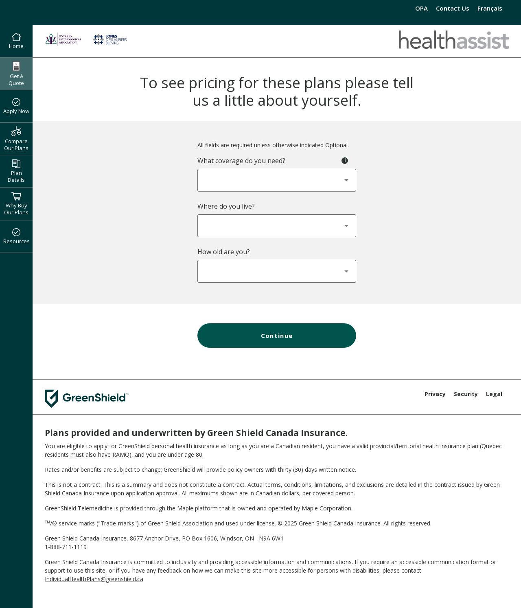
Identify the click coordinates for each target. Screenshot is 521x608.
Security (466, 394)
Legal (494, 394)
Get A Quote (16, 74)
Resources (16, 236)
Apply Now (16, 106)
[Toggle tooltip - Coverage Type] (344, 160)
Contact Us (452, 8)
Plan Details (16, 171)
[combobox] (276, 180)
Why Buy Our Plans (16, 204)
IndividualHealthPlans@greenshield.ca (94, 579)
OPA (421, 8)
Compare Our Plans (16, 138)
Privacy (435, 394)
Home (16, 41)
